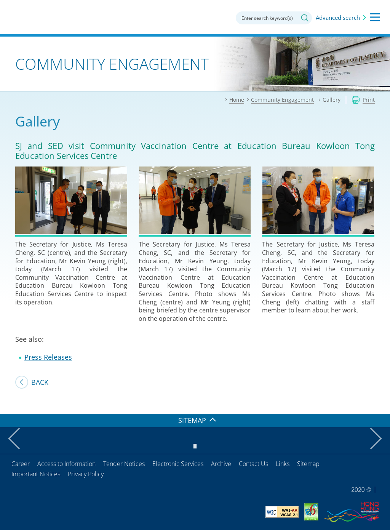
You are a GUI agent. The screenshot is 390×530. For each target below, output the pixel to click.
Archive (221, 464)
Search (305, 18)
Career (20, 464)
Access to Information (66, 464)
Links (282, 464)
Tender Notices (124, 464)
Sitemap (308, 464)
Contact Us (253, 464)
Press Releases (48, 357)
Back (39, 382)
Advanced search (338, 17)
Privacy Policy (86, 474)
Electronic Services (177, 464)
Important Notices (35, 474)
